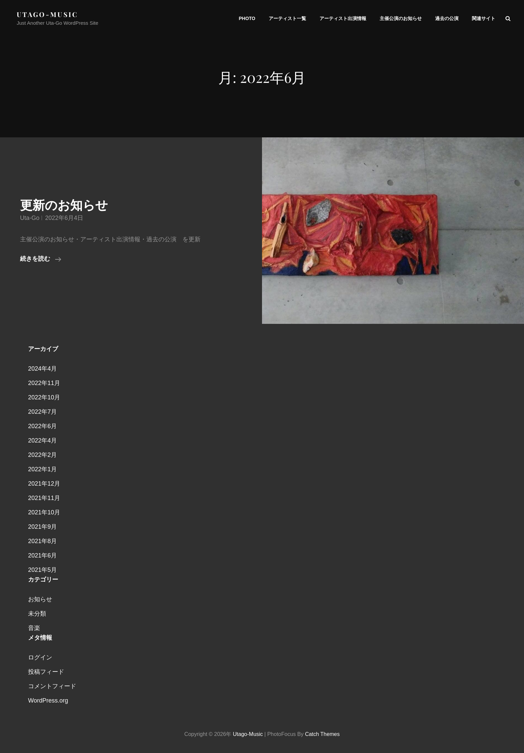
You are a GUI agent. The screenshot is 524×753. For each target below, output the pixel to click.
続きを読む (40, 259)
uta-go (29, 218)
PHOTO (247, 18)
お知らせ (40, 599)
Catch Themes (322, 734)
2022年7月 (42, 411)
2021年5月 (42, 570)
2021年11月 (44, 498)
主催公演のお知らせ (401, 18)
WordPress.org (48, 700)
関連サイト (483, 18)
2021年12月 (44, 483)
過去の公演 (446, 18)
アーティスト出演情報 (342, 18)
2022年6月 (42, 426)
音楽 (34, 628)
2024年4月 (42, 368)
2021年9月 (42, 526)
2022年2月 (42, 455)
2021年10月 (44, 512)
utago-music (47, 14)
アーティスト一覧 (287, 18)
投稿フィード (46, 671)
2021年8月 (42, 541)
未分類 (37, 613)
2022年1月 (42, 469)
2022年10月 (44, 397)
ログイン (40, 657)
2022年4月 (42, 440)
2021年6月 (42, 555)
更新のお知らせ (64, 205)
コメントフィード (52, 686)
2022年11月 (44, 383)
